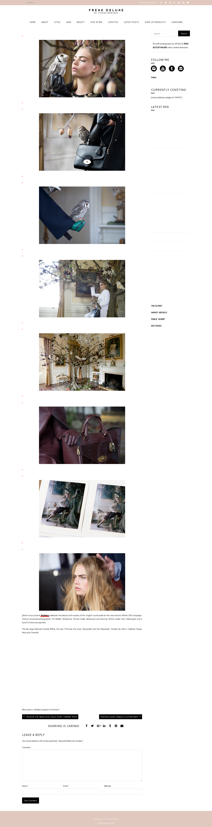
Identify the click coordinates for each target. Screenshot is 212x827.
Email (66, 785)
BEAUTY (81, 22)
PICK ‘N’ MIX (96, 22)
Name (25, 785)
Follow (153, 77)
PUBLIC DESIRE (157, 319)
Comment (26, 747)
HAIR (68, 22)
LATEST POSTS (131, 22)
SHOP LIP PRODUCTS (155, 22)
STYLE (57, 22)
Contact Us (97, 819)
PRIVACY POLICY (112, 819)
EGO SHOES (156, 325)
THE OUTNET (156, 305)
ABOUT (44, 22)
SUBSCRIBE (177, 22)
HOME (32, 22)
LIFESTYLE (113, 22)
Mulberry (45, 615)
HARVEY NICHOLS (159, 312)
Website (107, 785)
